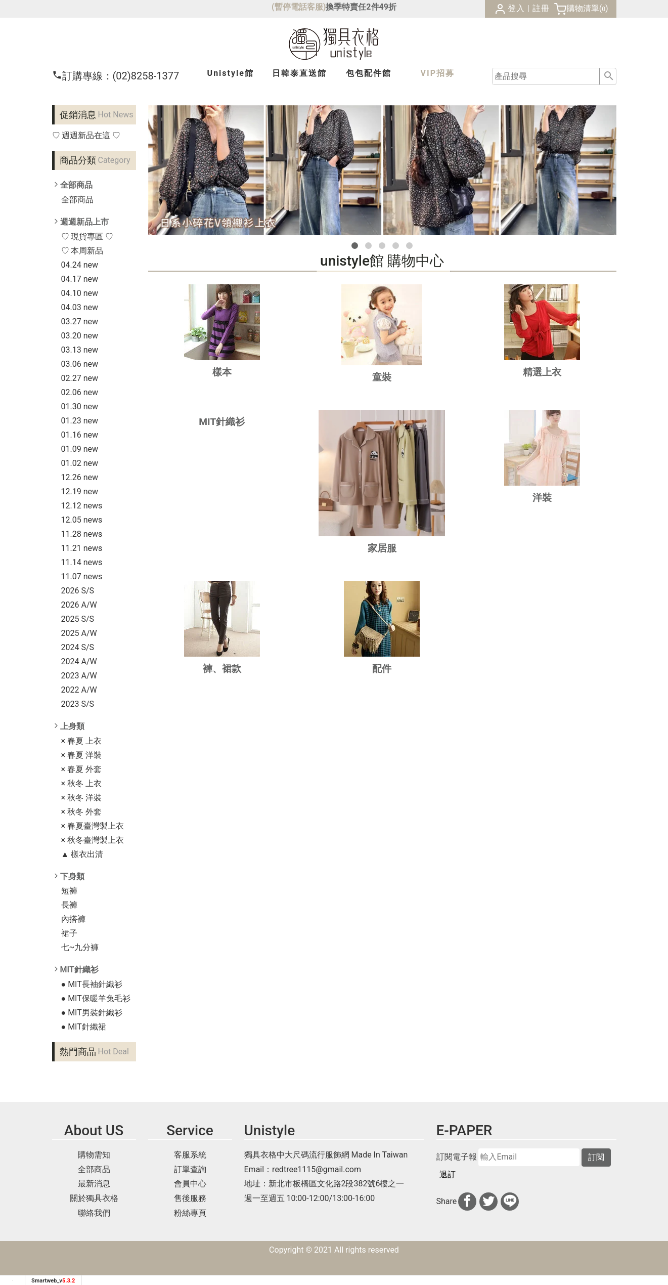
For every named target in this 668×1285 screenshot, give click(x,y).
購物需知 (94, 1155)
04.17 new (80, 279)
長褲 (69, 905)
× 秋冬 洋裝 (81, 797)
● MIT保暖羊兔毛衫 (95, 998)
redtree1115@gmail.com (316, 1169)
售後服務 (190, 1198)
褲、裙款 (222, 668)
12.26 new (80, 477)
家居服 (382, 548)
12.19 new (80, 491)
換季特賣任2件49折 (361, 7)
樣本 (222, 372)
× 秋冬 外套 (81, 812)
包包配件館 (368, 73)
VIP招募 (438, 73)
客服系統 (190, 1155)
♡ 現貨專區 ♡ (87, 236)
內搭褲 (73, 919)
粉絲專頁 (190, 1213)
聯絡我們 (94, 1213)
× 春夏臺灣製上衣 (92, 826)
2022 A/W (79, 690)
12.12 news (82, 505)
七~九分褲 (80, 947)
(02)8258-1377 (116, 76)
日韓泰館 (299, 73)
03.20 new (80, 335)
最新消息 (94, 1183)
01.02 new (80, 463)
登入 (516, 8)
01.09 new (80, 449)
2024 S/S (78, 647)
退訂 (447, 1174)
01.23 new (80, 420)
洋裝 (542, 497)
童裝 (381, 377)
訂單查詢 (190, 1169)
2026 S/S (78, 590)
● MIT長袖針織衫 (91, 984)
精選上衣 (542, 372)
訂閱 (596, 1157)
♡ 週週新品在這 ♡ (86, 135)
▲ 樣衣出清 (82, 854)
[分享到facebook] (467, 1201)
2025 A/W (79, 633)
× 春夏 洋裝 (81, 755)
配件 (381, 668)
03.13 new (80, 350)
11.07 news (82, 576)
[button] (355, 245)
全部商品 (77, 199)
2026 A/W (79, 605)
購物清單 (583, 8)
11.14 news (82, 562)
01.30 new (80, 406)
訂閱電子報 (456, 1157)
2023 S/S (78, 704)
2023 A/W (79, 675)
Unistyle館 (230, 73)
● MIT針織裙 (83, 1027)
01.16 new (80, 435)
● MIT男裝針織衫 (91, 1012)
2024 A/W (79, 661)
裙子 (69, 933)
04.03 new (80, 307)
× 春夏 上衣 (81, 741)
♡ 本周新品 (82, 250)
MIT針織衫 (222, 421)
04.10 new (80, 293)
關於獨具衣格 (94, 1198)
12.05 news (82, 520)
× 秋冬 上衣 (81, 783)
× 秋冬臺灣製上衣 (92, 840)
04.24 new (80, 265)
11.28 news (82, 534)
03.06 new (80, 364)
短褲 (69, 890)
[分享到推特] (488, 1201)
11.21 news (82, 548)
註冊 (541, 8)
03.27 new (80, 321)
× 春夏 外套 (81, 769)
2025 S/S (78, 619)
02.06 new (80, 392)
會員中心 (190, 1183)
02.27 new (80, 378)
